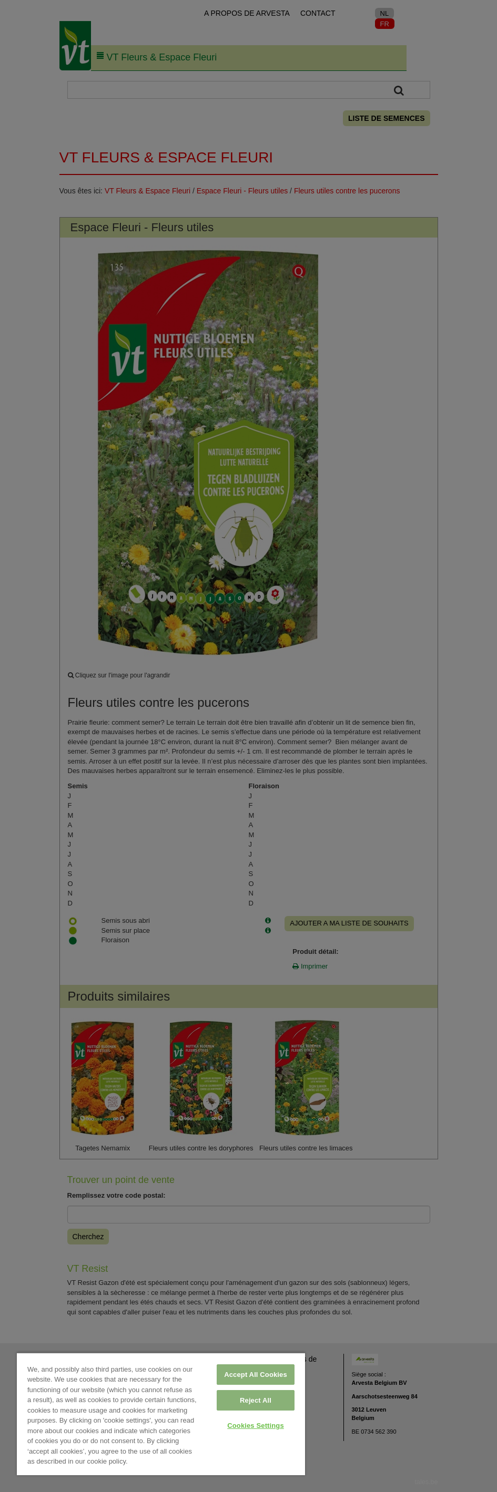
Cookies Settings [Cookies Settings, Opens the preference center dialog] (255, 1425)
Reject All (255, 1400)
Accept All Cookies (255, 1374)
